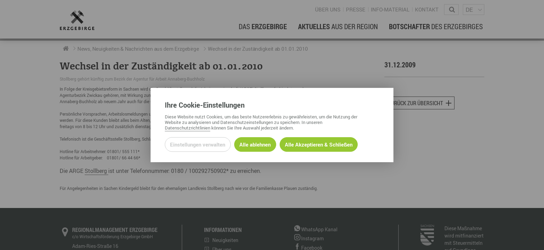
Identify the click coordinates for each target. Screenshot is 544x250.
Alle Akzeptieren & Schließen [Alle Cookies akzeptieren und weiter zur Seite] (318, 144)
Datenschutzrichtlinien (187, 128)
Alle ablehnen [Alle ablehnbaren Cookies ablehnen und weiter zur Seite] (255, 144)
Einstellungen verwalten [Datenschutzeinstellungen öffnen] (197, 144)
